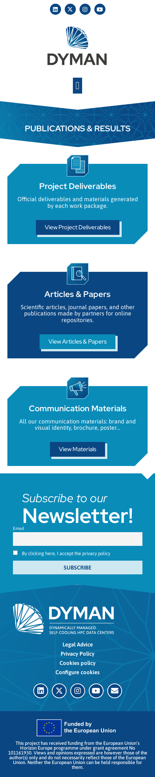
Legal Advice (78, 644)
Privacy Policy (77, 654)
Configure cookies (77, 672)
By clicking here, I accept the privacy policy (66, 553)
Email (18, 528)
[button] (77, 86)
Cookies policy (77, 663)
